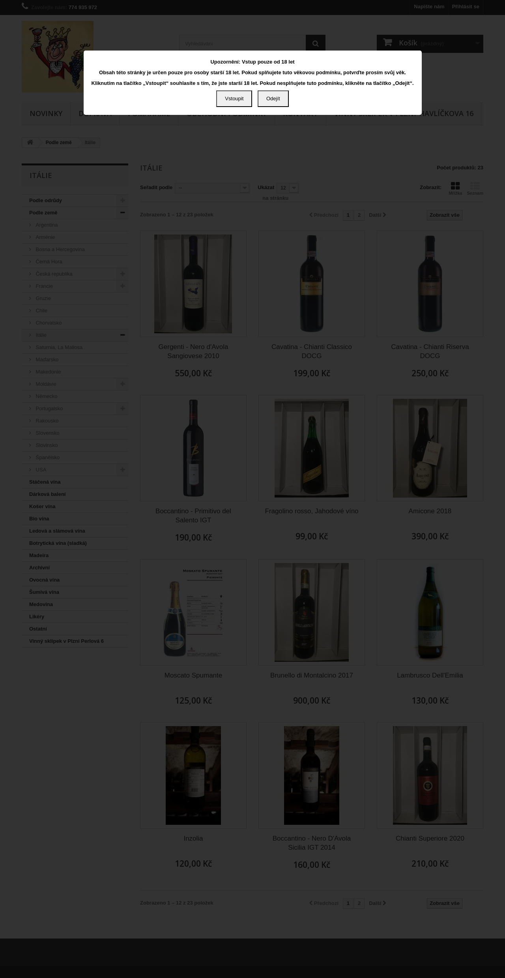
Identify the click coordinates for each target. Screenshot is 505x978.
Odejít (273, 98)
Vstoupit (234, 98)
